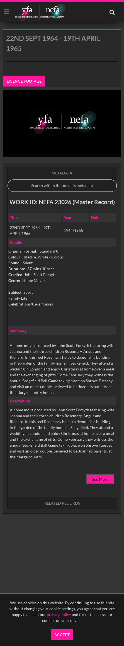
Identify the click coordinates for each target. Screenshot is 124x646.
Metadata (62, 173)
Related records (62, 503)
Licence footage (24, 81)
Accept (62, 634)
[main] (62, 285)
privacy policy (59, 614)
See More (100, 479)
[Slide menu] (6, 11)
